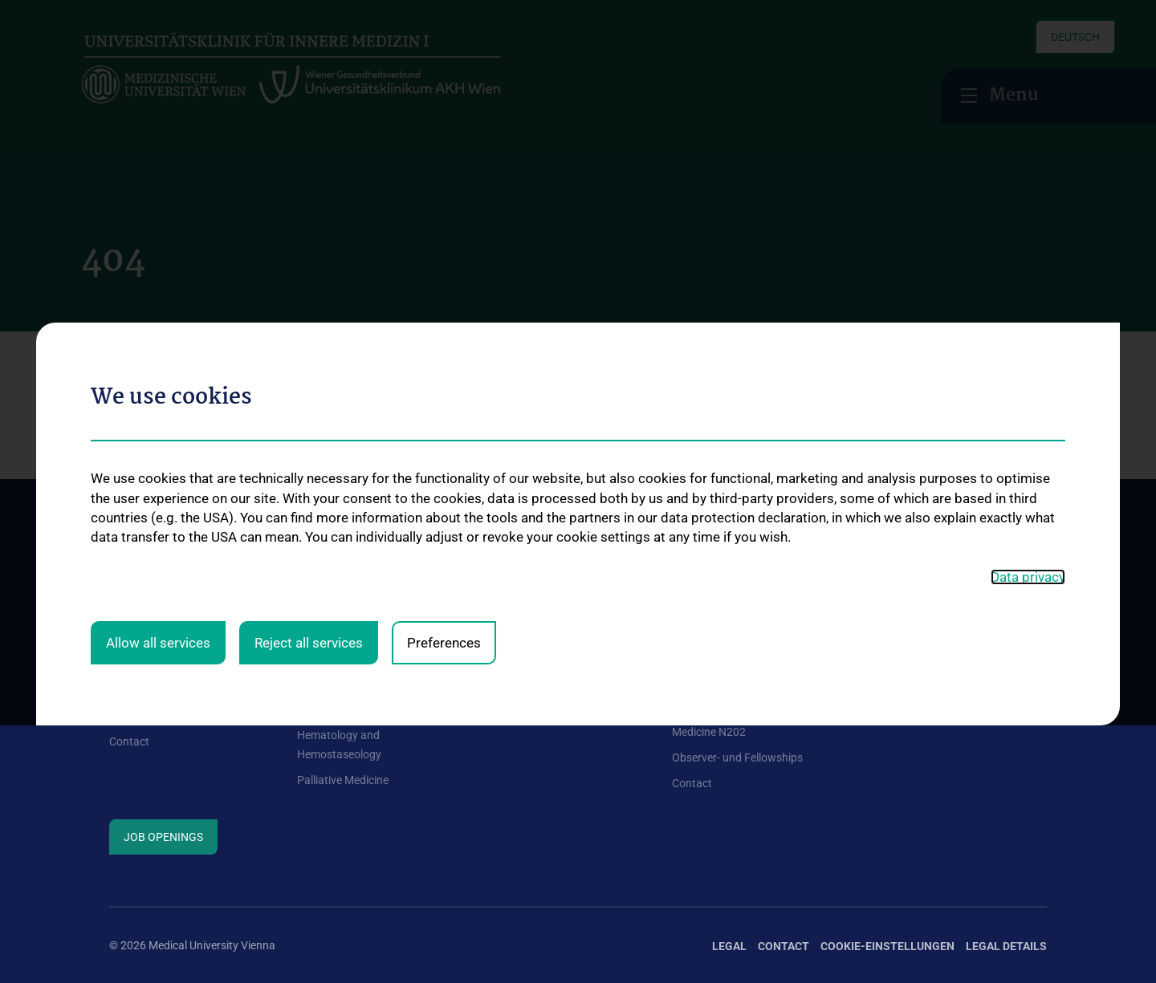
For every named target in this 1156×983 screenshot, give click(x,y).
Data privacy (1028, 399)
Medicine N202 (709, 731)
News (123, 689)
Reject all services (308, 464)
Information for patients (544, 663)
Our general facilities (159, 663)
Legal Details (1006, 946)
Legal (729, 946)
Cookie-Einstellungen (887, 946)
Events (126, 715)
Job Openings (163, 837)
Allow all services (158, 464)
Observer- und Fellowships (737, 757)
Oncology (320, 709)
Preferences (444, 464)
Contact (129, 741)
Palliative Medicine (343, 780)
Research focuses (903, 663)
